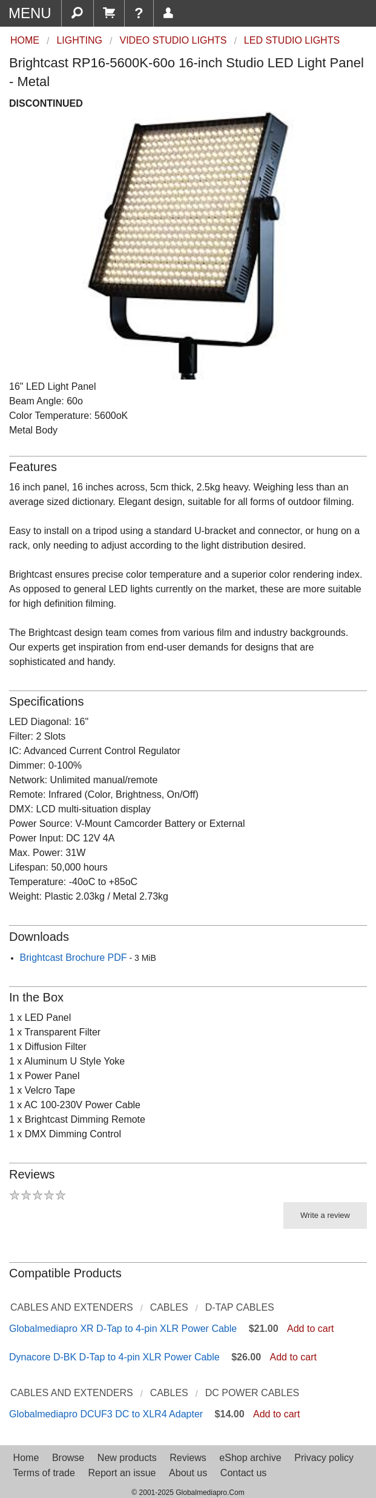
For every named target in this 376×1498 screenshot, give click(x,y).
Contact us (243, 1473)
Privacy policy (324, 1458)
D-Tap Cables (239, 1307)
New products (127, 1458)
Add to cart (310, 1328)
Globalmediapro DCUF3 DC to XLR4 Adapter (106, 1414)
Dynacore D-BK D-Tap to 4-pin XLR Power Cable (114, 1357)
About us (188, 1473)
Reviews (188, 1458)
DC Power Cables (252, 1393)
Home (26, 1458)
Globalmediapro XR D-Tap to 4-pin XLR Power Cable (123, 1328)
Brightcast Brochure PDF (73, 957)
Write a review (325, 1215)
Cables (169, 1307)
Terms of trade (44, 1473)
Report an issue (122, 1473)
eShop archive (250, 1458)
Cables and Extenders (71, 1307)
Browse (68, 1458)
